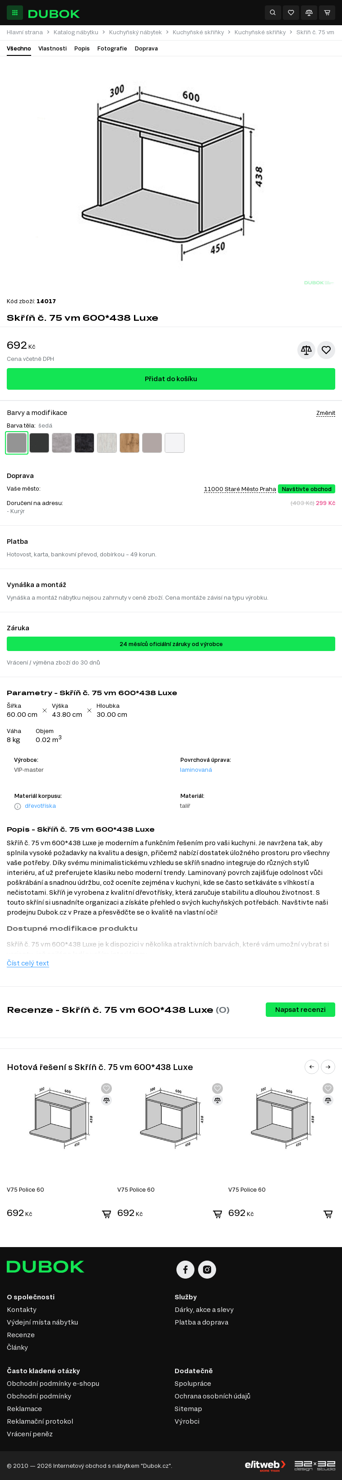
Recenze (21, 1335)
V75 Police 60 (25, 1189)
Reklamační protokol (40, 1421)
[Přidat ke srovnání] (306, 350)
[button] (312, 1067)
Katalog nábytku (76, 32)
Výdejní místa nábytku (42, 1322)
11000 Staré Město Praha (240, 489)
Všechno (19, 48)
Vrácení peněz (30, 1434)
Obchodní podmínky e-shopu (53, 1383)
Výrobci (187, 1421)
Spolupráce (193, 1383)
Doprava (146, 48)
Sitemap (188, 1408)
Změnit (325, 413)
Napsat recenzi (300, 1009)
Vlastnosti (52, 48)
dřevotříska (40, 805)
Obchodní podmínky (39, 1396)
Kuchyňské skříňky (198, 32)
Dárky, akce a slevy (204, 1309)
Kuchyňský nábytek (135, 32)
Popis (82, 48)
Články (17, 1347)
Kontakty (22, 1309)
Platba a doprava (201, 1322)
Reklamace (24, 1408)
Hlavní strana (25, 32)
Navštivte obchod (307, 489)
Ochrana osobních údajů (212, 1396)
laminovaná (196, 769)
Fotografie (112, 48)
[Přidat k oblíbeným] (326, 350)
